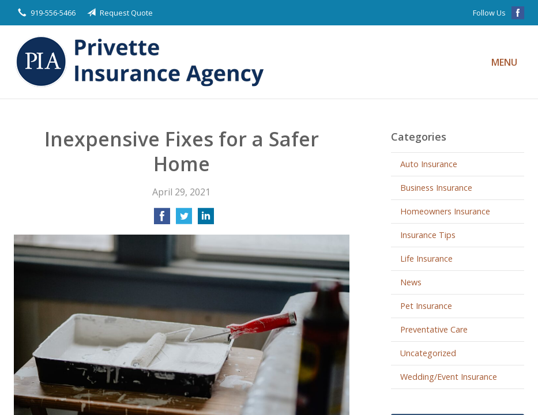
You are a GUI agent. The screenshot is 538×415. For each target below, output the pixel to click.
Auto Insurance (428, 164)
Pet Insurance (426, 305)
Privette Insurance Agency (143, 62)
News (411, 282)
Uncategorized (428, 353)
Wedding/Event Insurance (448, 376)
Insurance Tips (428, 234)
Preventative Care (434, 329)
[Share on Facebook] (162, 219)
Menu (504, 62)
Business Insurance (436, 187)
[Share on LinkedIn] (206, 219)
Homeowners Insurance (445, 211)
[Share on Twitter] (184, 219)
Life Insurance (426, 258)
